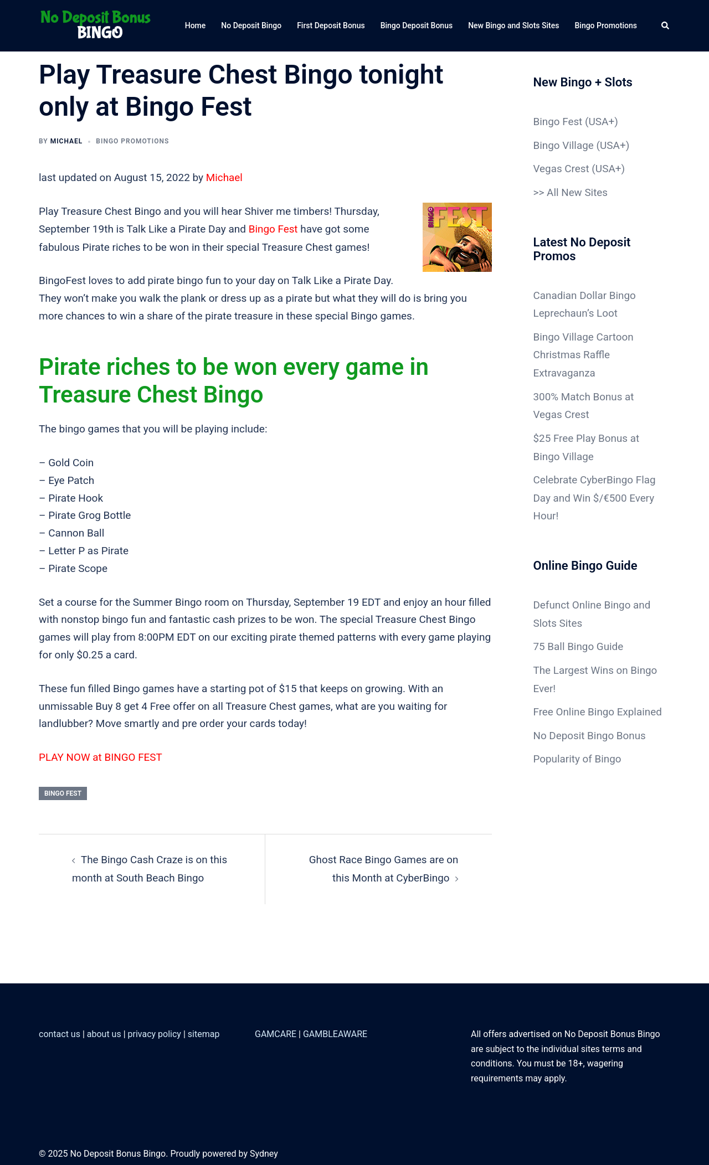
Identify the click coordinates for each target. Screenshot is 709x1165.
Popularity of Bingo (577, 767)
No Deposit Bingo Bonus (590, 744)
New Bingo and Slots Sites (513, 25)
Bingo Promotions (605, 25)
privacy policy (154, 1032)
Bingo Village (563, 144)
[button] (665, 25)
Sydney (264, 1152)
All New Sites (577, 191)
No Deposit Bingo (251, 25)
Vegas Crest (561, 168)
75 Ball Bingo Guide (578, 639)
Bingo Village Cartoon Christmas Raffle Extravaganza (584, 352)
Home (195, 25)
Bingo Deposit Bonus (417, 25)
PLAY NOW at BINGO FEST (101, 756)
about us (104, 1032)
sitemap (204, 1032)
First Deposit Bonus (331, 25)
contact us (59, 1032)
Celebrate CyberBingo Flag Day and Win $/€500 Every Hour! (595, 492)
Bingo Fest (274, 229)
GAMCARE (275, 1032)
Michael (66, 141)
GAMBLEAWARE (335, 1032)
